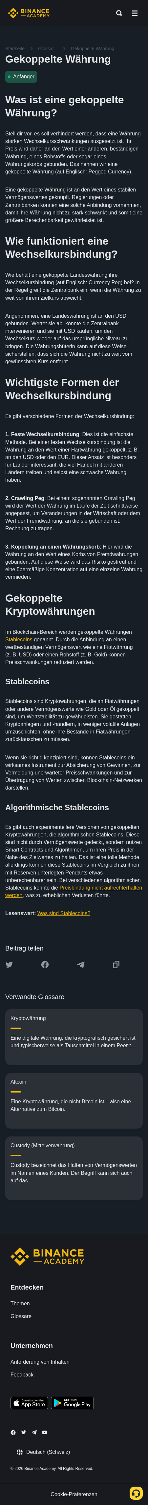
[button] (135, 13)
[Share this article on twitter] (9, 965)
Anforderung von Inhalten (40, 1362)
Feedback (22, 1374)
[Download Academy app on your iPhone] (29, 1404)
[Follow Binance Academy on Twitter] (23, 1432)
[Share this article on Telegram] (81, 965)
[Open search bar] (117, 13)
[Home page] (29, 13)
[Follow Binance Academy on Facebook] (13, 1432)
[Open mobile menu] (135, 13)
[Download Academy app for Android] (72, 1404)
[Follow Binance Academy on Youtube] (44, 1432)
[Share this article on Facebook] (45, 965)
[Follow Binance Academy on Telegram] (34, 1432)
